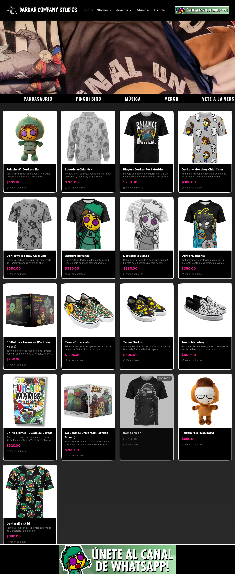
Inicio (88, 10)
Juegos (124, 10)
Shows (104, 10)
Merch (174, 98)
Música (143, 10)
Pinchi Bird (91, 98)
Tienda (159, 10)
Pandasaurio (41, 98)
